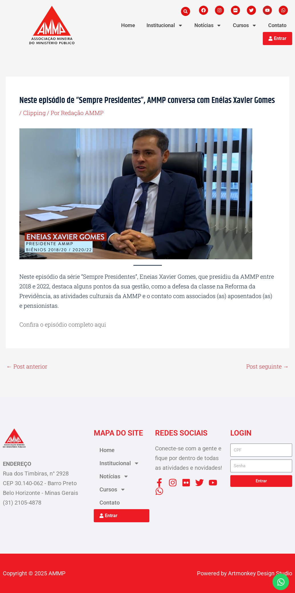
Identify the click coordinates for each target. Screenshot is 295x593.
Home (128, 25)
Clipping (34, 112)
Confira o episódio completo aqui (62, 324)
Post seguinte (267, 366)
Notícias (207, 25)
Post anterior (26, 366)
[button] (185, 11)
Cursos (245, 25)
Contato (277, 25)
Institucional (165, 25)
